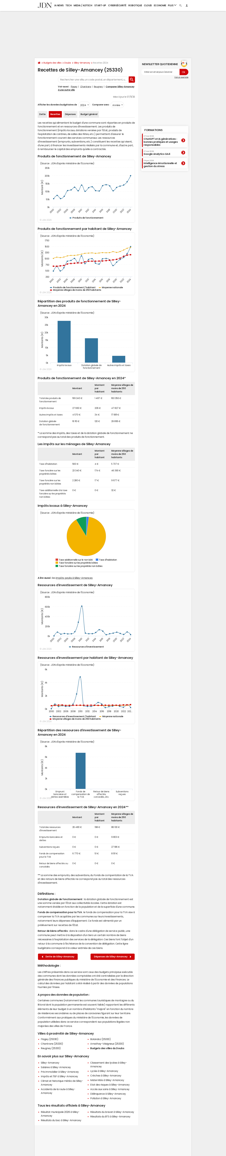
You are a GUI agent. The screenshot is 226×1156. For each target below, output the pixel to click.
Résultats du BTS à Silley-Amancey (110, 1116)
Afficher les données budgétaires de (57, 105)
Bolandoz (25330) (100, 1039)
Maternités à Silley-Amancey (107, 1080)
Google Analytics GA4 (157, 152)
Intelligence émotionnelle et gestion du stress (160, 163)
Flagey (74, 87)
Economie (160, 5)
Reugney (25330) (51, 1048)
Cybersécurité (117, 5)
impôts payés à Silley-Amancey (74, 578)
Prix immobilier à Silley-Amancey (60, 1071)
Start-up (100, 5)
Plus (172, 5)
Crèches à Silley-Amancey (105, 1075)
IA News (59, 5)
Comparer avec (100, 105)
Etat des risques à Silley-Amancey (109, 1084)
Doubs (67, 63)
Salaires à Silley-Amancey (56, 1067)
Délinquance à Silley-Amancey (108, 1093)
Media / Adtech (83, 5)
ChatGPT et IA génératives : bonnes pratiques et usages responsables (161, 140)
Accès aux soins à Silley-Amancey (109, 1089)
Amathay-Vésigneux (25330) (107, 1043)
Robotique (135, 5)
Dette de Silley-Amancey (58, 956)
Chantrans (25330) (52, 1043)
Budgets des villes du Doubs (107, 1048)
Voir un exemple (181, 77)
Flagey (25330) (49, 1039)
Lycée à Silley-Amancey (104, 1071)
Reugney (98, 87)
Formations (153, 130)
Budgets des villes (52, 63)
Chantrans (85, 87)
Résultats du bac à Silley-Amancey (61, 1120)
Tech (68, 5)
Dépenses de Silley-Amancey (112, 956)
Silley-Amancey (82, 63)
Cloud (148, 5)
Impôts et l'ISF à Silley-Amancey (59, 1076)
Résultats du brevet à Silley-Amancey (112, 1112)
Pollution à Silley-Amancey (105, 1098)
